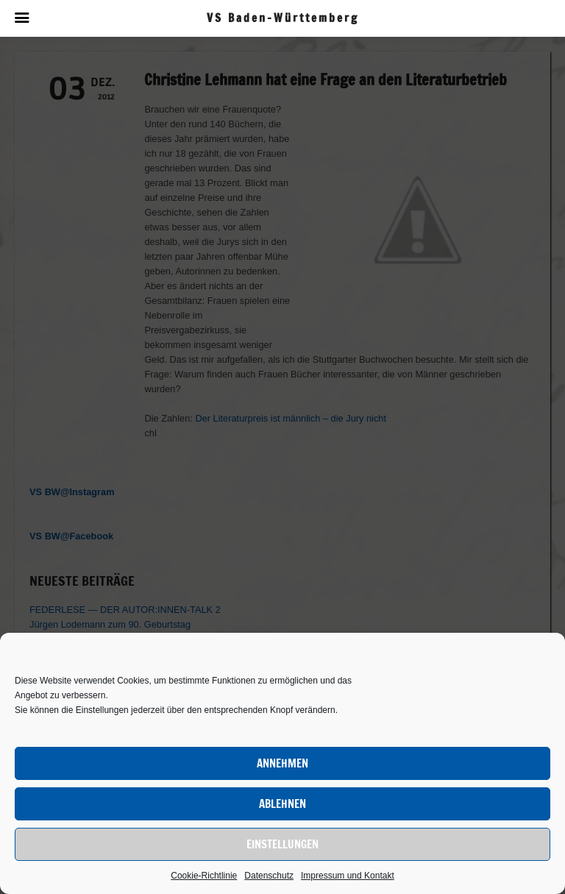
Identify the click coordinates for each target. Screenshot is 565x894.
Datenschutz (269, 875)
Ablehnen (282, 804)
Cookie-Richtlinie (204, 875)
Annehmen (282, 763)
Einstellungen (282, 844)
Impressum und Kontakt (347, 875)
